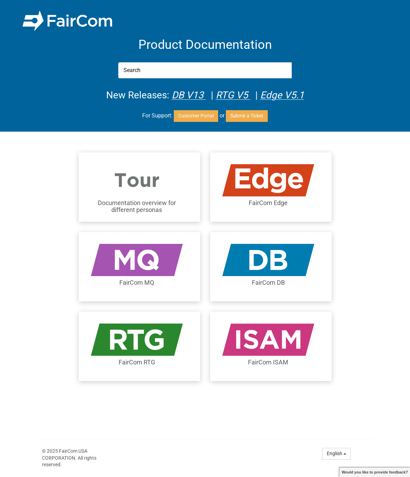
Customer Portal (196, 115)
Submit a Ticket (246, 115)
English (336, 453)
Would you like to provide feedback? (375, 472)
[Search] (205, 70)
